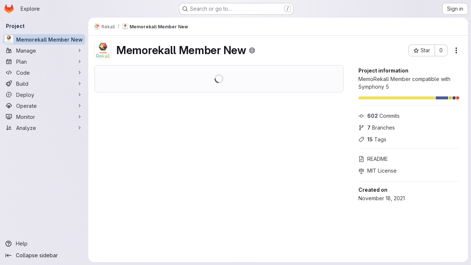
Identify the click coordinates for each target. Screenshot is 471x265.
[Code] (44, 72)
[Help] (44, 244)
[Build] (44, 83)
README (373, 159)
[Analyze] (44, 128)
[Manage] (44, 50)
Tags (372, 139)
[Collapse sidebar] (44, 255)
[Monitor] (44, 117)
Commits (379, 116)
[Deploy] (44, 94)
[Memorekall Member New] (44, 39)
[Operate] (44, 105)
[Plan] (44, 61)
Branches (376, 127)
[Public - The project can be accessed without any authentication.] (252, 50)
